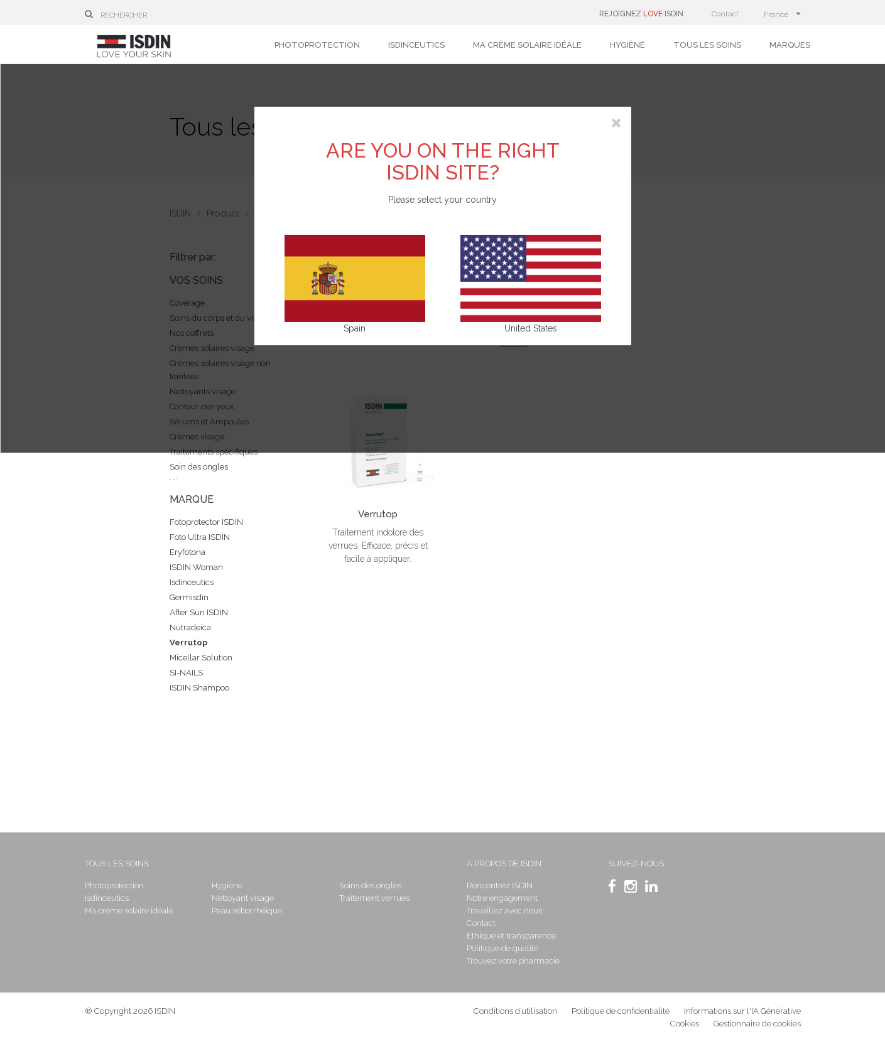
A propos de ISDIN (504, 863)
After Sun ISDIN (199, 612)
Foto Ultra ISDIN (200, 537)
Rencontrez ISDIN (500, 885)
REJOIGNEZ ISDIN (641, 13)
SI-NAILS (186, 672)
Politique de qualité (502, 948)
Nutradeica (190, 627)
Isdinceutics (416, 45)
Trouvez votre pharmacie (513, 961)
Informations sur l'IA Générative (742, 1011)
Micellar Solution (201, 657)
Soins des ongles (370, 885)
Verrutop (189, 642)
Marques (789, 45)
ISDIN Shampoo (199, 687)
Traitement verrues (374, 898)
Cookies (684, 1023)
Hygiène (627, 45)
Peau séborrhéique (247, 910)
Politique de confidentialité (621, 1011)
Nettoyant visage (243, 898)
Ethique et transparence (511, 935)
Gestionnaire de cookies (757, 1023)
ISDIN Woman (196, 567)
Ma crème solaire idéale (527, 45)
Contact (725, 13)
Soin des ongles (199, 466)
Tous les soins (707, 45)
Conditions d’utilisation (515, 1011)
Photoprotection (317, 45)
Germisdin (189, 597)
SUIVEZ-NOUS (636, 863)
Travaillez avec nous (504, 910)
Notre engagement (502, 898)
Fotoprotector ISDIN (206, 522)
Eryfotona (187, 552)
